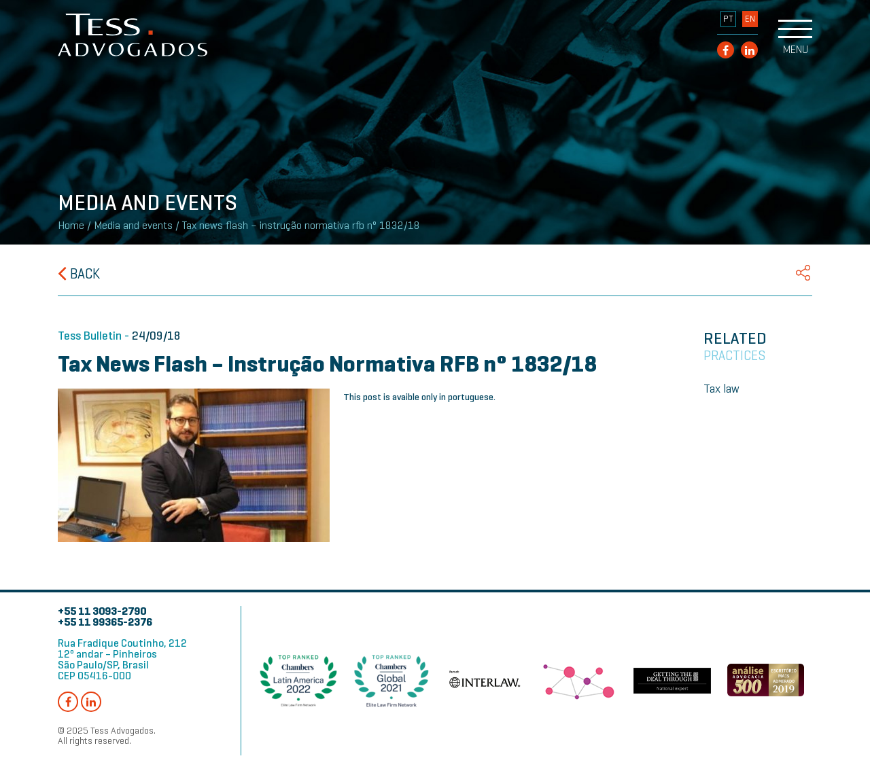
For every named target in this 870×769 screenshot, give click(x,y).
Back (79, 274)
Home (71, 225)
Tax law (721, 388)
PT (728, 19)
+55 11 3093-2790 (102, 611)
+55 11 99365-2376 (105, 621)
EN (750, 19)
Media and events (133, 225)
